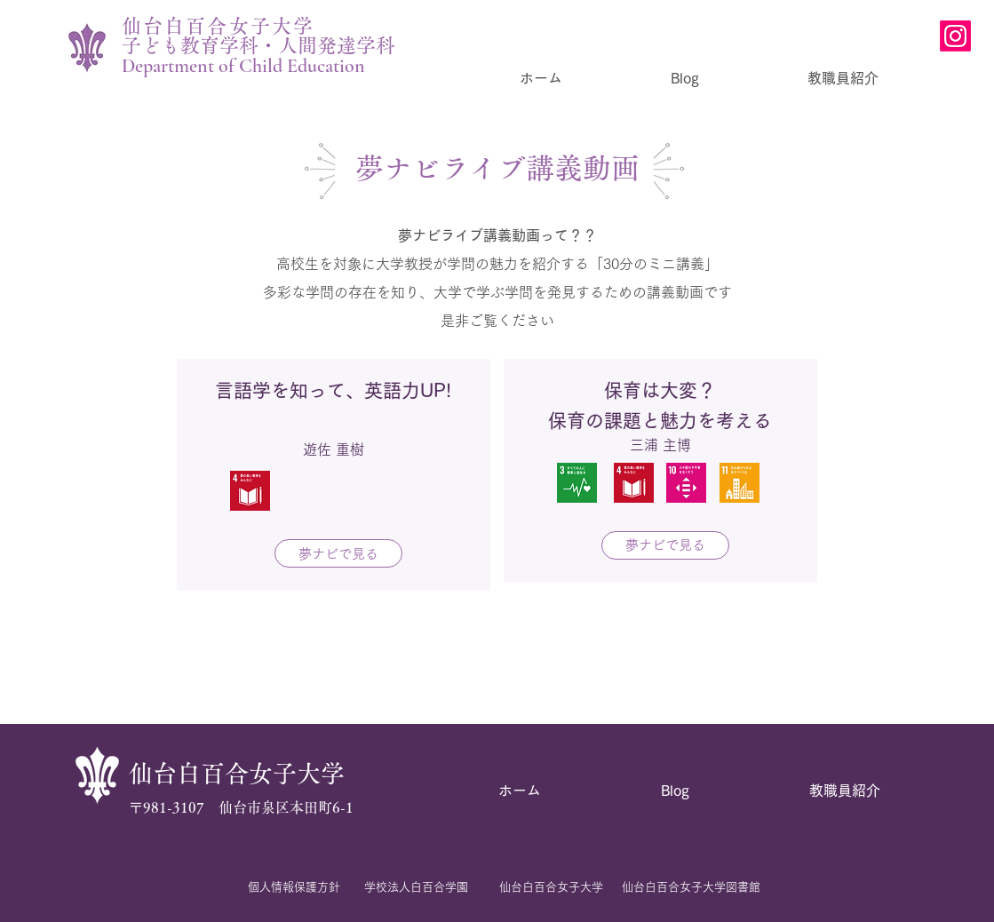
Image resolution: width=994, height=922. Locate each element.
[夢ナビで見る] (338, 553)
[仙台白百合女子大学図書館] (691, 887)
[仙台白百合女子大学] (552, 887)
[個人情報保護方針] (294, 887)
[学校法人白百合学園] (416, 887)
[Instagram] (955, 36)
